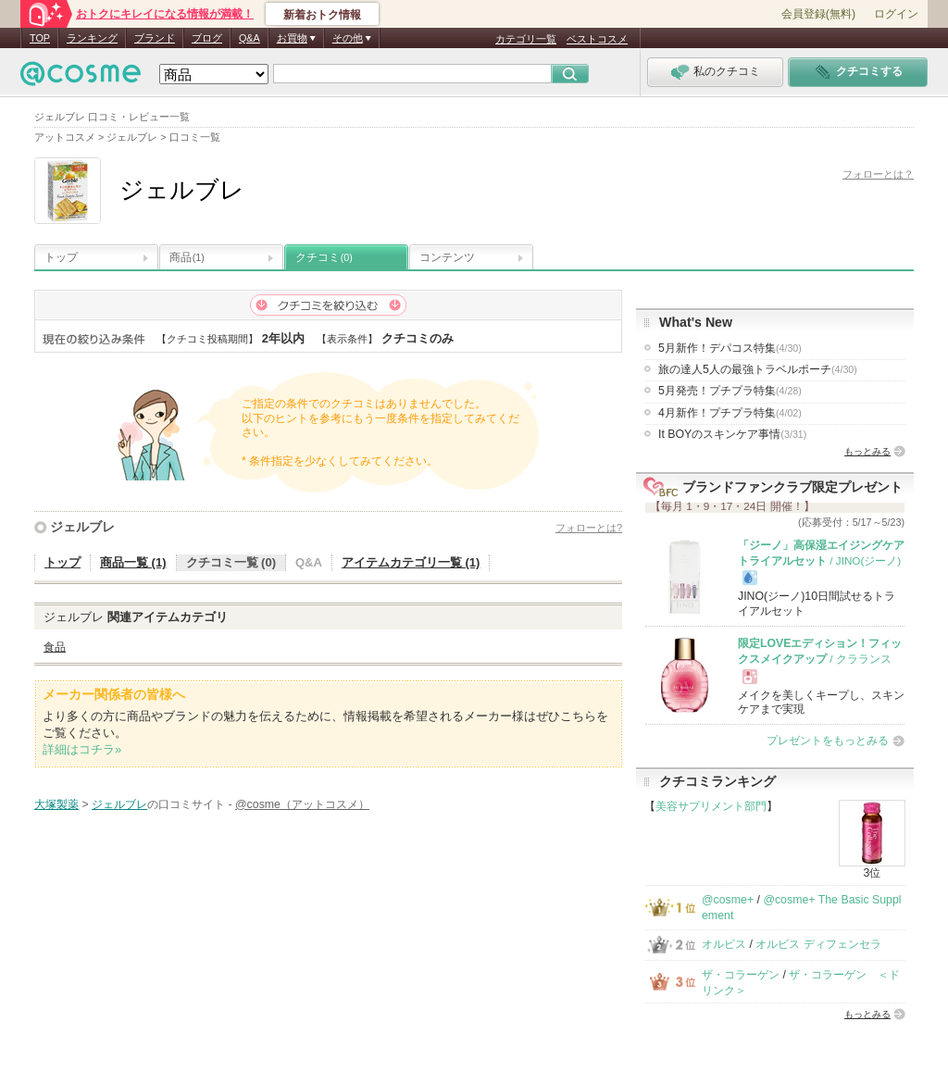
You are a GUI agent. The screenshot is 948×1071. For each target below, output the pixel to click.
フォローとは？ (878, 174)
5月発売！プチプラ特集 (730, 390)
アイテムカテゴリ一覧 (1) (411, 562)
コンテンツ (447, 257)
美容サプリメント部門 (711, 806)
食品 (55, 647)
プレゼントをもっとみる (828, 740)
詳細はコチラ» (82, 749)
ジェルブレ (82, 526)
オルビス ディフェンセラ (817, 944)
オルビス (724, 944)
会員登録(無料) (818, 13)
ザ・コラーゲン (741, 974)
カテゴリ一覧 (525, 38)
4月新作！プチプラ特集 (730, 412)
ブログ (207, 38)
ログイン (896, 13)
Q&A (249, 38)
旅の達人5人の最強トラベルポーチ (757, 369)
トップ (61, 257)
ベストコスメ (597, 38)
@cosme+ (728, 899)
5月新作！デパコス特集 (730, 348)
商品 (187, 257)
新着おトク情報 (322, 14)
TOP (40, 38)
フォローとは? (588, 527)
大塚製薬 (56, 804)
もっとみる (867, 451)
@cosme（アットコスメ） (302, 804)
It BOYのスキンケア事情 (732, 434)
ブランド (154, 38)
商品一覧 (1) (133, 562)
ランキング (92, 38)
